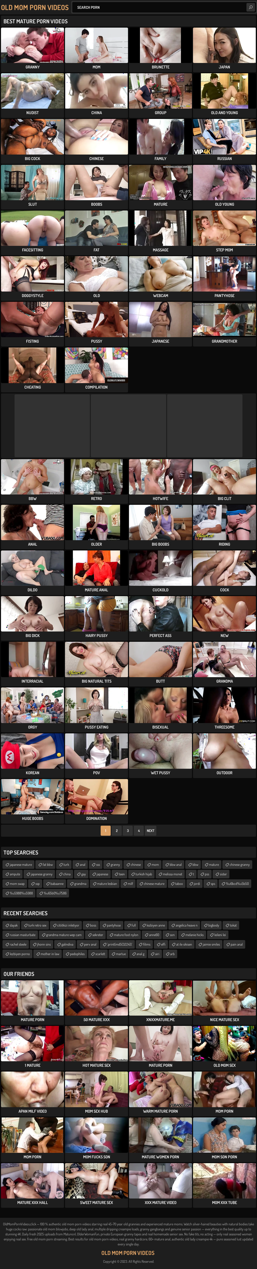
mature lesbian (107, 883)
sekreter (97, 935)
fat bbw (48, 864)
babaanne (56, 883)
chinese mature (154, 883)
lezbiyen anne (156, 925)
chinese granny (240, 864)
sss (98, 864)
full (134, 925)
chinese (136, 864)
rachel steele (18, 944)
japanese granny (41, 874)
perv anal (90, 944)
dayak (14, 925)
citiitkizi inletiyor (68, 925)
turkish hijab (144, 874)
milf (130, 883)
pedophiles (77, 954)
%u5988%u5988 (21, 893)
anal (82, 864)
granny (115, 864)
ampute (15, 874)
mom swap (17, 883)
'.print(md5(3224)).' (119, 944)
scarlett (100, 954)
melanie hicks (194, 935)
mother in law (50, 954)
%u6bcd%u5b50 (237, 883)
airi (157, 954)
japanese (102, 874)
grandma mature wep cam (64, 935)
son (172, 935)
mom (155, 864)
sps (213, 883)
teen (122, 874)
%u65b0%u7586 (55, 893)
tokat (233, 925)
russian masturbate (22, 935)
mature (214, 864)
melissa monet (172, 874)
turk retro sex (37, 925)
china (67, 874)
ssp (37, 883)
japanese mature (21, 864)
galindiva (67, 944)
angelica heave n (187, 925)
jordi (197, 883)
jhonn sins (44, 944)
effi (163, 944)
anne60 (154, 935)
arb (172, 954)
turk (66, 864)
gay (83, 874)
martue (121, 954)
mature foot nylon (126, 935)
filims (146, 944)
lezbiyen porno (20, 954)
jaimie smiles (211, 944)
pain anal (237, 944)
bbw (195, 864)
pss (207, 874)
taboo (179, 883)
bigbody (213, 925)
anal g (140, 954)
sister (223, 874)
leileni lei (220, 935)
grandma (80, 883)
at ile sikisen (184, 944)
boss (93, 925)
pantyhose (114, 925)
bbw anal (176, 864)
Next (150, 830)
